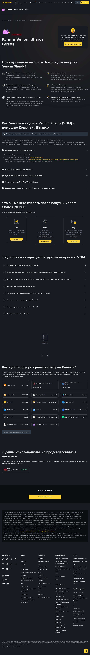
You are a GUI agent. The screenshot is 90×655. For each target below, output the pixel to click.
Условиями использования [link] (27, 531)
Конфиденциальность (27, 578)
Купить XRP (58, 622)
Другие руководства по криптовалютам (16, 432)
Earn (50, 3)
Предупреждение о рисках (28, 589)
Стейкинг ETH (42, 586)
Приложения (24, 594)
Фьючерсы (42, 3)
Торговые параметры (79, 611)
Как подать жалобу (78, 625)
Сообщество (24, 586)
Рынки (26, 3)
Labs (56, 574)
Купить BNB (58, 619)
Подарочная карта (43, 578)
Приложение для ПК (27, 597)
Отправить (74, 241)
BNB (74, 564)
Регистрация (84, 3)
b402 (56, 579)
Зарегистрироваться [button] (45, 497)
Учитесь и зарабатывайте (62, 588)
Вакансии (23, 561)
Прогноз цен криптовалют (62, 599)
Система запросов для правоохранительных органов (79, 621)
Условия (23, 575)
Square (57, 3)
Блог (22, 583)
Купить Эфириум (60, 627)
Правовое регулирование (28, 572)
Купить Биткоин (59, 616)
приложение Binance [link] (36, 157)
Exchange (40, 558)
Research (40, 594)
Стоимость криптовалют (62, 591)
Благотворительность (44, 597)
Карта (39, 572)
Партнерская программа (79, 558)
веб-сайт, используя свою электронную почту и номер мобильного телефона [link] (53, 160)
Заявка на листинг (60, 566)
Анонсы (23, 564)
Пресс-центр (24, 569)
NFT (39, 589)
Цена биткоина (59, 594)
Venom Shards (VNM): (15, 10)
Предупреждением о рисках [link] (46, 531)
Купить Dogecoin (60, 625)
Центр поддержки (78, 595)
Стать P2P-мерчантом (61, 558)
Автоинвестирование (44, 583)
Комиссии (75, 603)
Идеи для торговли (78, 578)
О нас (22, 558)
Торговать (16, 239)
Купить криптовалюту (18, 2)
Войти (77, 3)
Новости (23, 567)
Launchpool (41, 580)
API (73, 605)
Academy (40, 575)
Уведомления (25, 592)
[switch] (7, 584)
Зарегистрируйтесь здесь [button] (73, 44)
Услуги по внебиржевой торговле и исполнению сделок (79, 569)
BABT (39, 592)
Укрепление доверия (27, 580)
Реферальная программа (80, 561)
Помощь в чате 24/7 (78, 592)
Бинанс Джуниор (43, 569)
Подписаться (45, 241)
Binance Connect (60, 576)
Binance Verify (76, 608)
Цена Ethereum (59, 596)
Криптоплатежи (42, 567)
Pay (39, 564)
